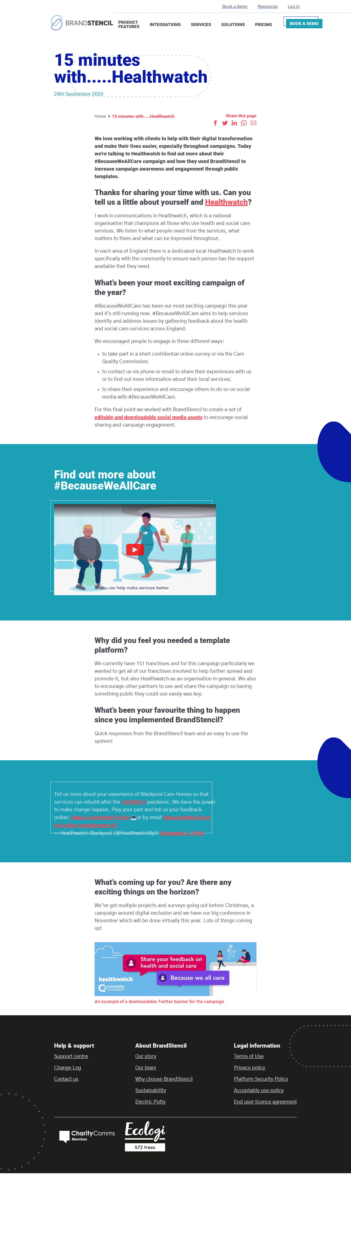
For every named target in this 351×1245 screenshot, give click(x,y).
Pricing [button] (263, 24)
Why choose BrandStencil (164, 1079)
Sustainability (150, 1090)
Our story (145, 1056)
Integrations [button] (165, 24)
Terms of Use (249, 1056)
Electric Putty (150, 1101)
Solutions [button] (233, 24)
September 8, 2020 (182, 833)
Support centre (71, 1056)
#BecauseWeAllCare (186, 817)
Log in (294, 6)
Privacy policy (249, 1067)
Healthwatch (226, 202)
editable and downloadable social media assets (149, 417)
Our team (145, 1067)
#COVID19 (134, 802)
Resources (268, 6)
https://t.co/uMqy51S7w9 (100, 817)
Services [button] (201, 24)
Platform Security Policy (261, 1079)
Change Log (67, 1067)
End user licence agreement (265, 1101)
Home (100, 116)
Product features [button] (129, 24)
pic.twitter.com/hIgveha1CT (86, 825)
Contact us (66, 1079)
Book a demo (235, 6)
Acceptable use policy (259, 1090)
